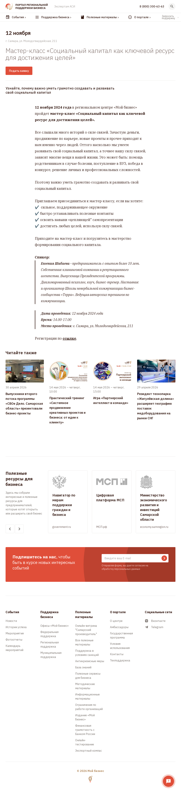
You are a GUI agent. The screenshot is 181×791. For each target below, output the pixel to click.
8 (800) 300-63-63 (152, 6)
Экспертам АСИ (64, 6)
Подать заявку (19, 71)
